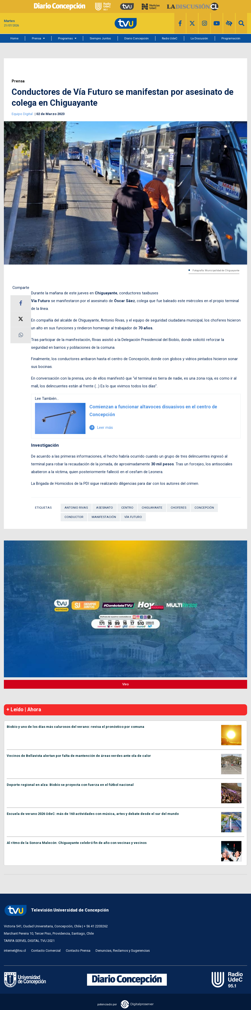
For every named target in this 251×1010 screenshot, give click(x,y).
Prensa (36, 38)
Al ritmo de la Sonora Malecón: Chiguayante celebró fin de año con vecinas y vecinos (77, 843)
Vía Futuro (133, 517)
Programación (230, 38)
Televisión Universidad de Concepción (56, 910)
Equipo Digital (22, 114)
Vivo (125, 684)
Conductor (73, 517)
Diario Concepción (136, 38)
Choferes (178, 507)
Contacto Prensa (78, 950)
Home (14, 38)
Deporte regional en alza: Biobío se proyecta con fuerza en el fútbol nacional (70, 785)
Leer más (101, 427)
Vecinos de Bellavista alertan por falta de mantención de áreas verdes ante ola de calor (79, 756)
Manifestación (104, 517)
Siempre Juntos (100, 38)
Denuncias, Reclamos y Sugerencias (123, 950)
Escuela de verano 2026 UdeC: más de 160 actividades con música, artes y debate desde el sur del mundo (93, 814)
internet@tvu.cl (15, 950)
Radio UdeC (169, 38)
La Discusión (199, 38)
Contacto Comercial (46, 950)
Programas (65, 38)
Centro (127, 507)
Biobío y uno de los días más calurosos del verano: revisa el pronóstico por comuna (75, 727)
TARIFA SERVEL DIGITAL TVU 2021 (29, 941)
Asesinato (104, 507)
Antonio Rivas (76, 507)
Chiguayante (152, 507)
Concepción (204, 507)
